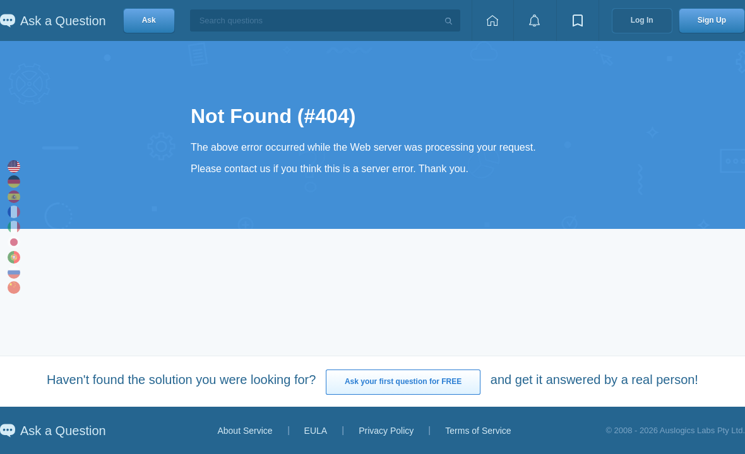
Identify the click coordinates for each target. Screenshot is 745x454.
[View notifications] (534, 20)
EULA (316, 431)
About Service (244, 431)
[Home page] (492, 20)
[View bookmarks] (577, 20)
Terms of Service (478, 431)
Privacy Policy (386, 431)
